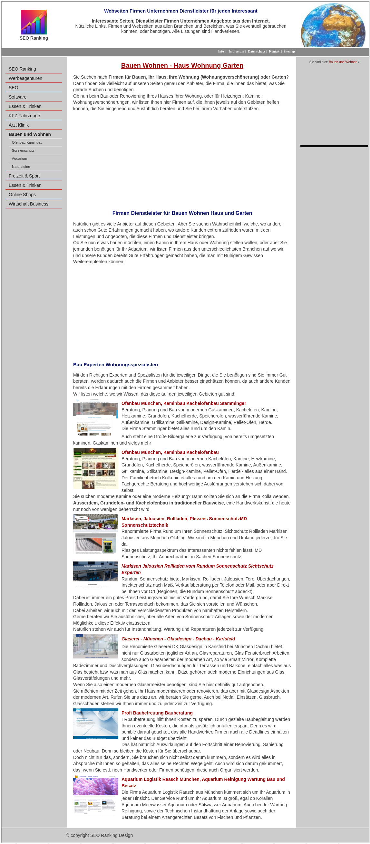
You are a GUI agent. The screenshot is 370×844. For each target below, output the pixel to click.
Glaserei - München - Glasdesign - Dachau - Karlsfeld (178, 638)
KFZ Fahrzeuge (24, 115)
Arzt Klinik (19, 125)
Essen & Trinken (25, 106)
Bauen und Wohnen (343, 62)
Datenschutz (256, 51)
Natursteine (21, 166)
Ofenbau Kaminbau (27, 142)
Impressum (236, 51)
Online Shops (22, 194)
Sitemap (289, 51)
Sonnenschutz (23, 150)
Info (221, 51)
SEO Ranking (22, 69)
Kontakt (275, 51)
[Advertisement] (182, 159)
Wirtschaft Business (28, 203)
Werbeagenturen (25, 78)
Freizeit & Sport (24, 175)
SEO (13, 87)
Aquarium (19, 158)
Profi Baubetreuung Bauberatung (157, 712)
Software (17, 97)
